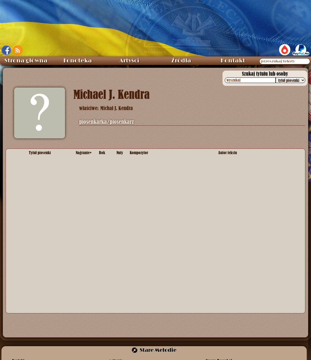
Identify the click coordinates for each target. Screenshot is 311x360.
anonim (224, 204)
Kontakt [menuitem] (233, 60)
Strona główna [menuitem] (25, 60)
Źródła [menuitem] (181, 60)
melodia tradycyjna (146, 204)
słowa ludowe (230, 253)
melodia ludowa (143, 253)
